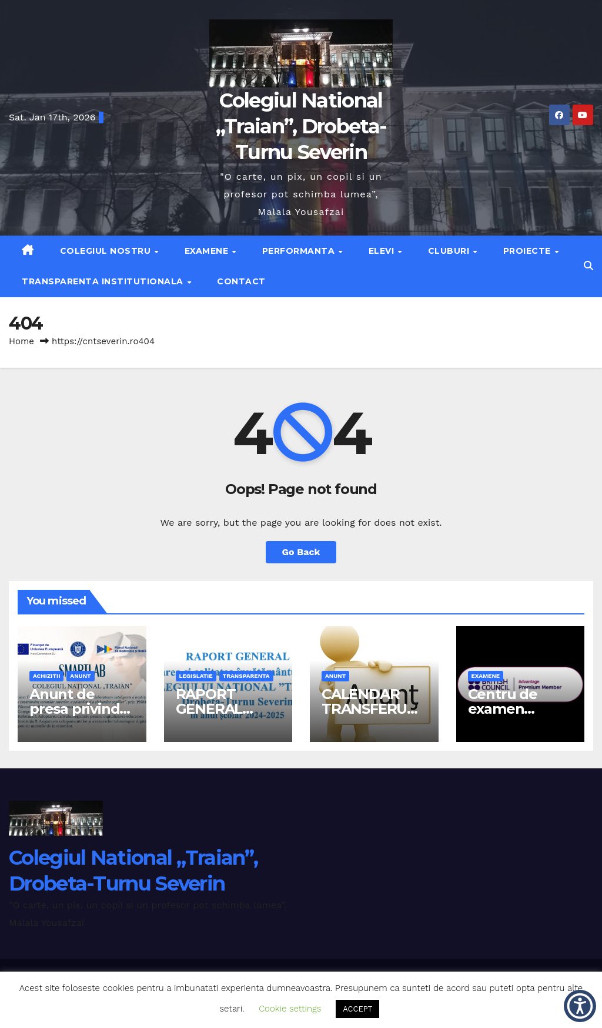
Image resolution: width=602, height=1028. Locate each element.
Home (21, 341)
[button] (588, 265)
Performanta (299, 251)
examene (485, 676)
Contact (241, 281)
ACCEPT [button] (357, 1009)
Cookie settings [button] (290, 1008)
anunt (80, 676)
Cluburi (450, 251)
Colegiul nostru (106, 251)
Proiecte (528, 251)
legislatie (196, 676)
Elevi (383, 251)
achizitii (46, 676)
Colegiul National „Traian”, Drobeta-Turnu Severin (301, 126)
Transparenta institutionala (104, 281)
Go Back (301, 551)
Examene (208, 251)
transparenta (246, 676)
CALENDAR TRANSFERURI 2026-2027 (371, 709)
